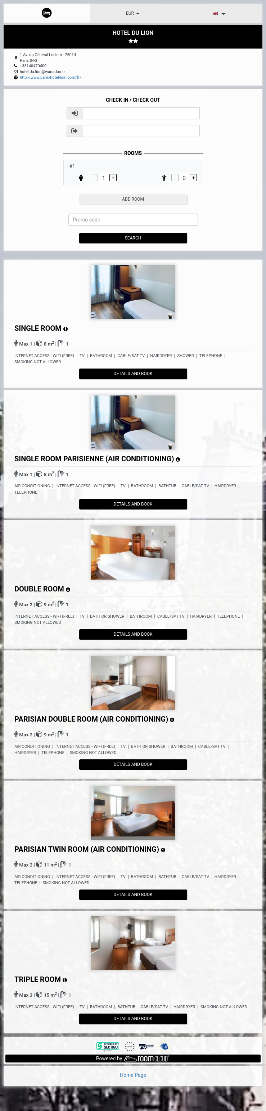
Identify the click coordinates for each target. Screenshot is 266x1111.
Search (133, 238)
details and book (133, 373)
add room (133, 199)
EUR (133, 13)
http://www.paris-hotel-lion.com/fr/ (50, 77)
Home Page (133, 1075)
